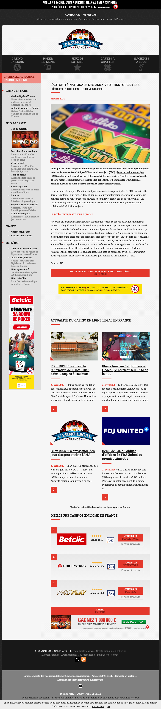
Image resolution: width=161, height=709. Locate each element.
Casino (100, 611)
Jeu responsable (86, 654)
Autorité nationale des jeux (130, 172)
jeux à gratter (114, 221)
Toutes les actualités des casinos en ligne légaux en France (100, 507)
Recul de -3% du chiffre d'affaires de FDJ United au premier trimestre (122, 454)
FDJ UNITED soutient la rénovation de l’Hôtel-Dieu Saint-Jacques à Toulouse (70, 370)
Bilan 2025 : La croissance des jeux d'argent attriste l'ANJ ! (73, 453)
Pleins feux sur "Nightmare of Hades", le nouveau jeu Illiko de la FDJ (125, 370)
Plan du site (103, 654)
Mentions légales (50, 654)
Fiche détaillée (130, 544)
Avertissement (69, 654)
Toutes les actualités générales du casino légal (100, 273)
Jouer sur (130, 537)
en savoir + (98, 706)
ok (109, 706)
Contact (115, 654)
